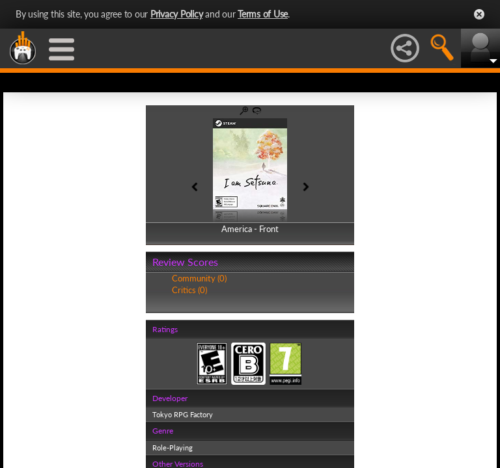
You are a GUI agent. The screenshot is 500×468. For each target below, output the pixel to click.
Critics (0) (189, 290)
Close (479, 14)
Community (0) (199, 278)
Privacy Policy (176, 14)
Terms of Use (263, 14)
